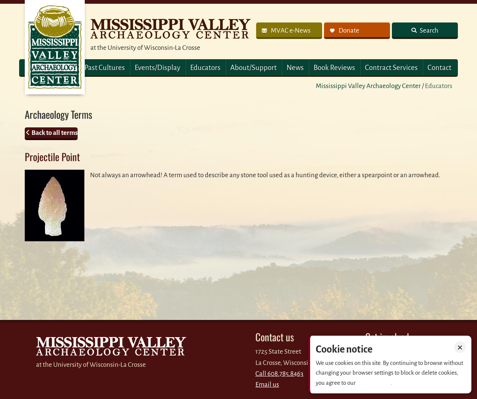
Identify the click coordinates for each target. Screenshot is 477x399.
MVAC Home (55, 47)
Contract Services (391, 68)
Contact (440, 68)
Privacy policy (374, 383)
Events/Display (157, 68)
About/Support (253, 68)
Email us (267, 384)
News (295, 68)
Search (428, 30)
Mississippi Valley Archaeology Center (368, 86)
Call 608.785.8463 (279, 373)
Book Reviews (334, 68)
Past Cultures (104, 68)
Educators (205, 68)
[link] (289, 30)
